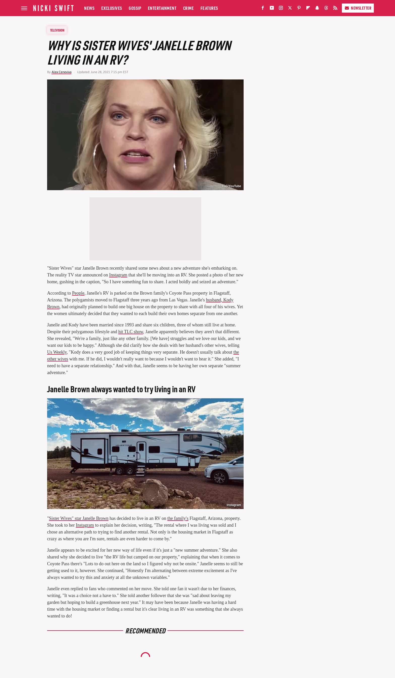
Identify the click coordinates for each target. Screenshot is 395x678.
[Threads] (326, 9)
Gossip (135, 8)
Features (209, 8)
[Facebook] (262, 9)
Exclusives (111, 8)
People (78, 293)
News (89, 8)
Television (57, 30)
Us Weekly (57, 352)
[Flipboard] (308, 9)
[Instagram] (280, 9)
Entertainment (162, 8)
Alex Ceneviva (62, 72)
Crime (188, 8)
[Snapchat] (317, 9)
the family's (177, 518)
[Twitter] (289, 9)
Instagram (118, 274)
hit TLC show (130, 331)
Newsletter (357, 8)
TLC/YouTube (231, 186)
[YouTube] (271, 9)
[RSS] (335, 9)
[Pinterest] (299, 9)
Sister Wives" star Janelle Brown (78, 518)
